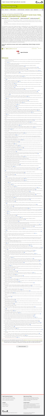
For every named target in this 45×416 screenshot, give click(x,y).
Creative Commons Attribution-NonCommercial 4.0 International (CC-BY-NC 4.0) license (31, 405)
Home (3, 9)
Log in (32, 9)
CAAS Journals (13, 9)
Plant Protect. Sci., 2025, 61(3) (6, 13)
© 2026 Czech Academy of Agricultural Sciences (9, 412)
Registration (36, 9)
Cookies (7, 406)
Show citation (40, 48)
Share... (4, 48)
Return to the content (22, 346)
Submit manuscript (21, 9)
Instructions (27, 9)
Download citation (35, 48)
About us (6, 9)
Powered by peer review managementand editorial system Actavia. (29, 413)
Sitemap (3, 406)
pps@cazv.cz (7, 404)
